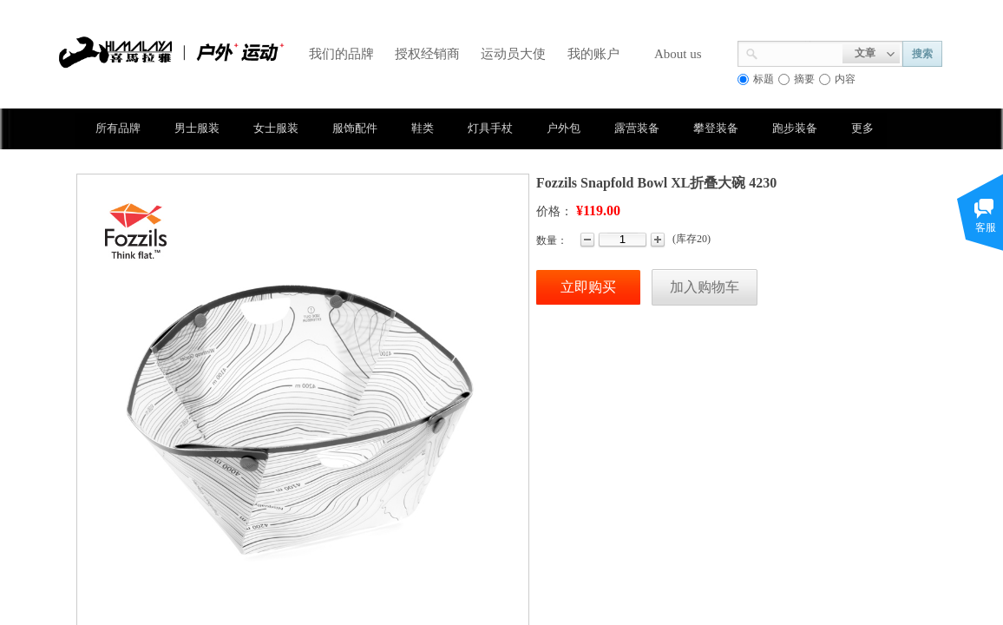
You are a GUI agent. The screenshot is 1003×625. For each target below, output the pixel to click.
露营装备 (636, 128)
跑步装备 (794, 128)
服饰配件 (354, 128)
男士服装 (197, 128)
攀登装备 (715, 128)
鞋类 (422, 128)
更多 (862, 128)
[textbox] (800, 52)
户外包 (563, 128)
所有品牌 (118, 128)
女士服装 (275, 128)
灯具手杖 (490, 128)
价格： (554, 211)
